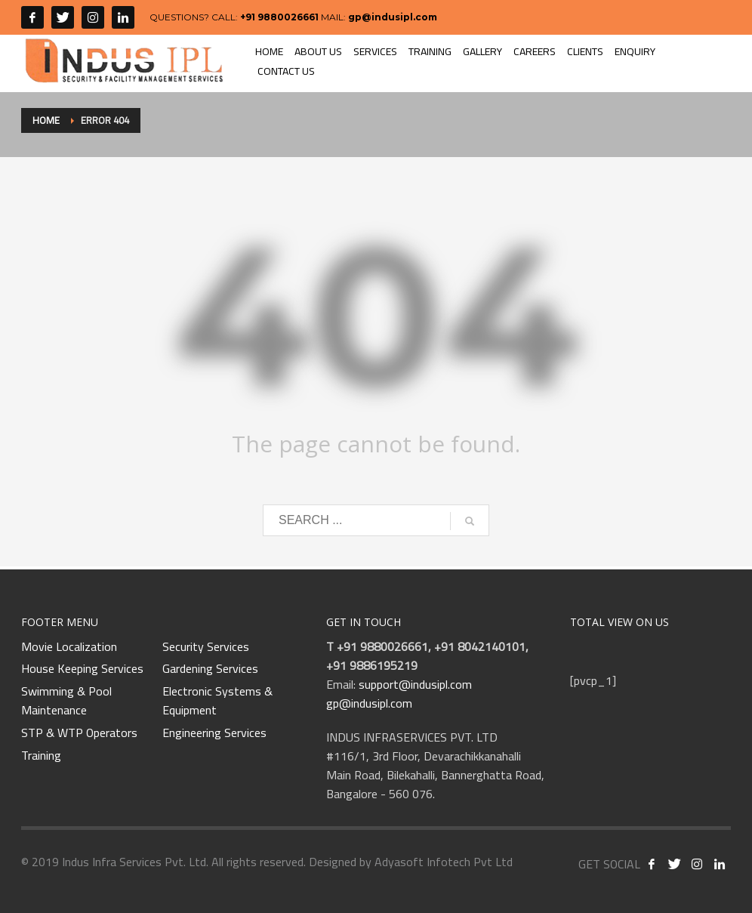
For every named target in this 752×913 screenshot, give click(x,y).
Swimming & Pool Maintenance (66, 701)
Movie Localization (69, 647)
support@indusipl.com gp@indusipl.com (399, 693)
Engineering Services (214, 733)
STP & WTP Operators (79, 733)
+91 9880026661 (279, 17)
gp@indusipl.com (392, 17)
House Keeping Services (82, 669)
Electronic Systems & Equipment (217, 701)
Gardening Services (210, 669)
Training (41, 756)
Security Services (205, 647)
